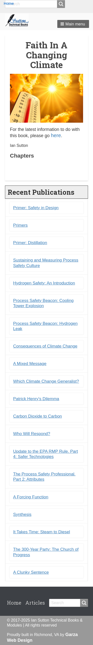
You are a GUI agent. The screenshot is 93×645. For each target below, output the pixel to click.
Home (9, 3)
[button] (73, 24)
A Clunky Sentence (31, 572)
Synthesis (22, 514)
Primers (20, 225)
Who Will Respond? (31, 433)
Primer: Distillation (30, 242)
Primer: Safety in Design (36, 207)
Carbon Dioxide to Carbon (37, 416)
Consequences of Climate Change (45, 346)
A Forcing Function (30, 497)
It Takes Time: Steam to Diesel (41, 532)
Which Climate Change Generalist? (46, 381)
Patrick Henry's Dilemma (36, 398)
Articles (35, 602)
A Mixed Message (29, 363)
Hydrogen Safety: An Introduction (44, 283)
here (56, 135)
